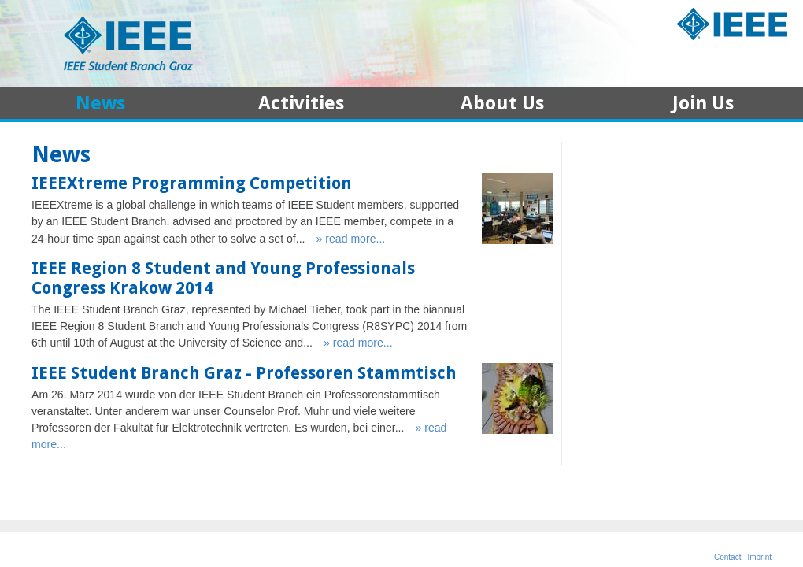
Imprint (759, 557)
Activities (301, 104)
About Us (502, 104)
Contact (727, 557)
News (100, 104)
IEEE (732, 25)
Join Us (703, 104)
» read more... (351, 238)
